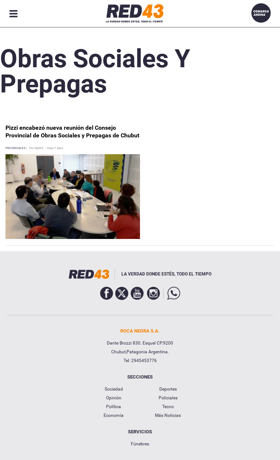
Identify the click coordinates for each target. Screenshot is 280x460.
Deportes (168, 389)
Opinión (113, 397)
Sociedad (114, 389)
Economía (114, 415)
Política (113, 406)
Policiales (168, 397)
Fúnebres (140, 443)
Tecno (168, 406)
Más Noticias (168, 415)
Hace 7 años (55, 148)
